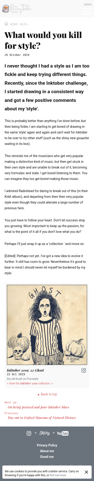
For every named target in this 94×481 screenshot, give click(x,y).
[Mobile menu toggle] (87, 11)
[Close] (86, 472)
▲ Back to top (47, 394)
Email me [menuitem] (47, 457)
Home (11, 24)
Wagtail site (15, 465)
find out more (58, 475)
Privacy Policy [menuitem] (47, 445)
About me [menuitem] (47, 451)
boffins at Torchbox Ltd (46, 469)
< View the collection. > (30, 383)
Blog (23, 24)
